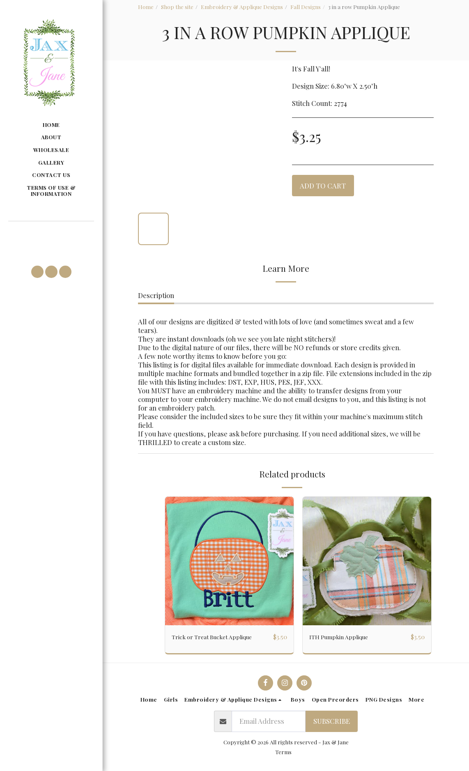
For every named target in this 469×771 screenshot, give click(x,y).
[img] (229, 561)
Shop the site (177, 6)
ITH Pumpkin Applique (345, 636)
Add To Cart (323, 185)
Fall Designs (305, 6)
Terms (283, 752)
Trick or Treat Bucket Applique (220, 636)
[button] (51, 233)
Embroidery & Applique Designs (242, 6)
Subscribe (331, 721)
